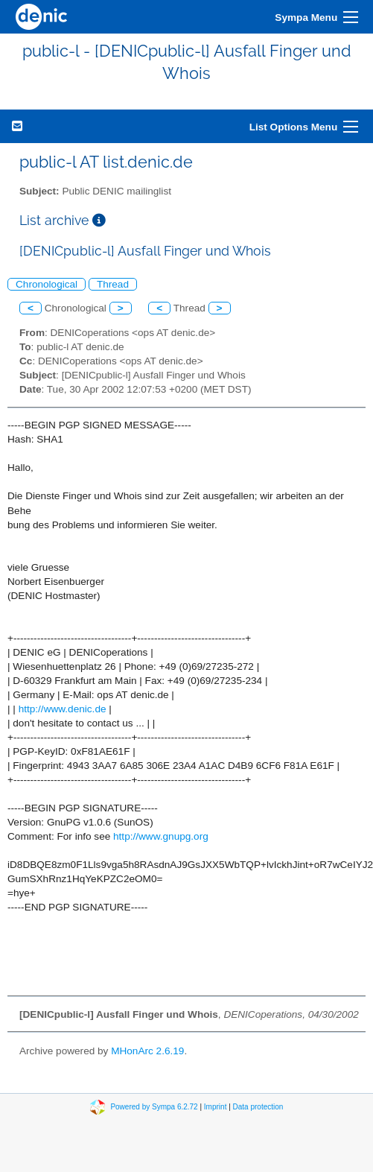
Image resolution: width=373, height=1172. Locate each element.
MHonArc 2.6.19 (147, 1051)
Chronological (46, 284)
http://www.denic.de (62, 709)
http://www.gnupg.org (160, 836)
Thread (113, 284)
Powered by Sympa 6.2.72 (153, 1107)
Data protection (258, 1107)
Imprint (215, 1107)
